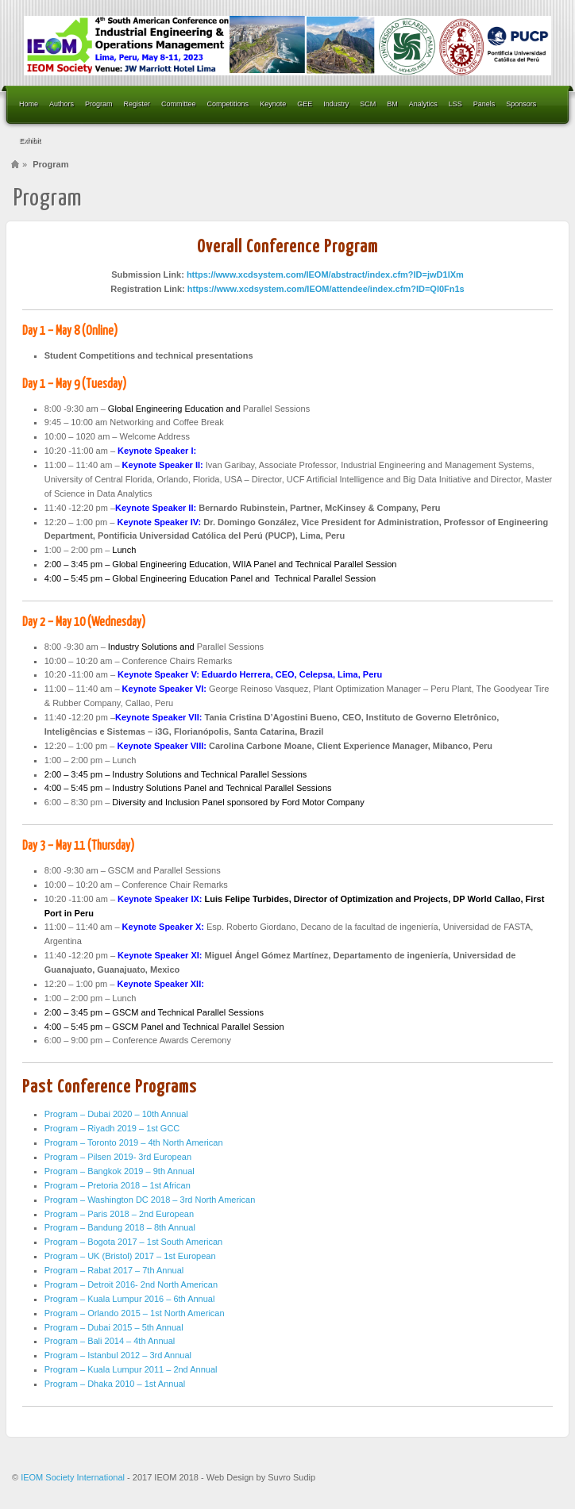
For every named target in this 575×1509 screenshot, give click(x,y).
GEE (304, 104)
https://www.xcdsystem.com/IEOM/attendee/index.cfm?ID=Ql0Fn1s (326, 289)
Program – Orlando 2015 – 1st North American (134, 1313)
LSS (455, 104)
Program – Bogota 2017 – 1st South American (133, 1241)
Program (99, 104)
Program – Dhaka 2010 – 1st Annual (114, 1383)
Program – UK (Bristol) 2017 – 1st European (130, 1256)
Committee (178, 104)
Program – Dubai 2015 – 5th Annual (113, 1327)
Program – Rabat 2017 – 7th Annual (114, 1270)
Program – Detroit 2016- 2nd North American (131, 1284)
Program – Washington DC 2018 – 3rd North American (150, 1199)
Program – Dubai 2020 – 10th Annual (116, 1114)
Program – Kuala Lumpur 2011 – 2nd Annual (131, 1369)
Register (137, 104)
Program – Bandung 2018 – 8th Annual (119, 1227)
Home (28, 104)
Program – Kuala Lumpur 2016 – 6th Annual (129, 1299)
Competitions (228, 104)
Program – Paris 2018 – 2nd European (119, 1214)
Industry (336, 104)
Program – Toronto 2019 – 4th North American (133, 1142)
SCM (368, 104)
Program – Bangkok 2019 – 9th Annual (119, 1171)
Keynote (273, 104)
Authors (61, 104)
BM (392, 104)
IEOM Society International (74, 1477)
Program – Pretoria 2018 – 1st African (117, 1185)
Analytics (423, 104)
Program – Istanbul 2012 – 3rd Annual (117, 1355)
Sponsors (521, 104)
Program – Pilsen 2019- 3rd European (117, 1157)
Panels (484, 104)
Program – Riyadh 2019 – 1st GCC (112, 1128)
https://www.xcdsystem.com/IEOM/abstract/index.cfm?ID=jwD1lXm (325, 274)
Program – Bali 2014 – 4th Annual (110, 1341)
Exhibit (30, 140)
